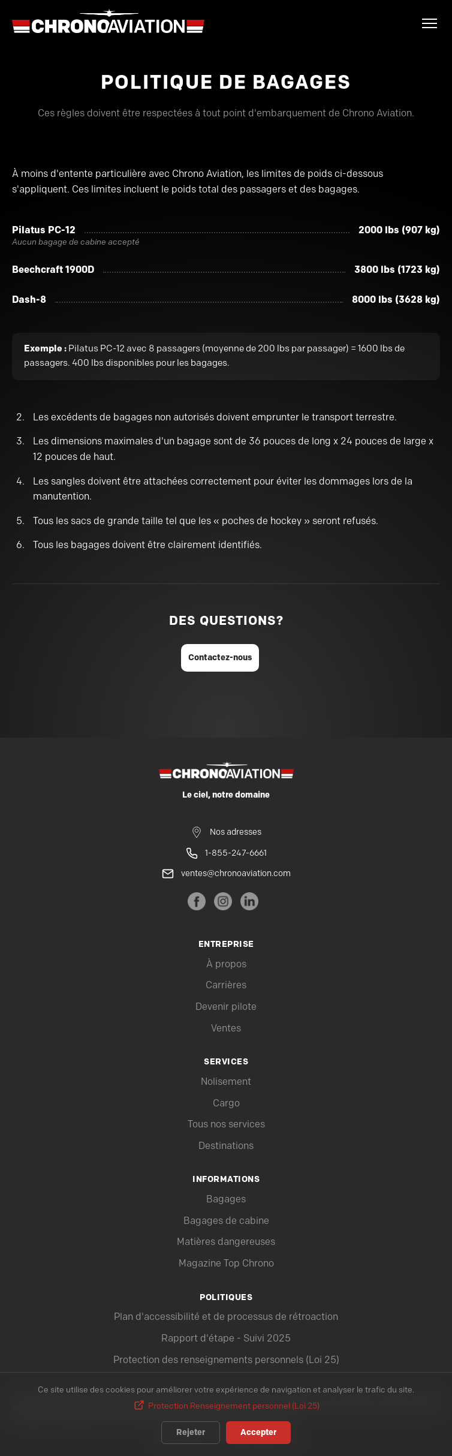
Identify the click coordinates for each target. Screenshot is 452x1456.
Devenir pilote (226, 1007)
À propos (226, 964)
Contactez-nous (220, 657)
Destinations (226, 1146)
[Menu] (429, 23)
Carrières (226, 985)
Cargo (226, 1103)
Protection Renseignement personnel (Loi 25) (234, 1406)
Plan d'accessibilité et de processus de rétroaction (226, 1317)
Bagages (226, 1199)
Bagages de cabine (226, 1221)
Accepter (258, 1432)
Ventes (226, 1028)
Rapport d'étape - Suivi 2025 (226, 1338)
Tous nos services (226, 1124)
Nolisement (226, 1082)
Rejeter (190, 1432)
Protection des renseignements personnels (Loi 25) (226, 1360)
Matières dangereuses (226, 1242)
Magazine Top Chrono (226, 1264)
